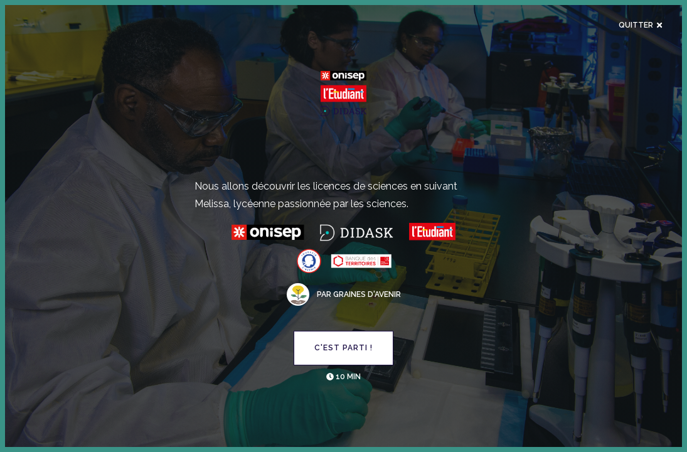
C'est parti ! (343, 347)
